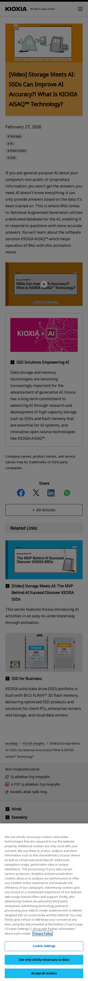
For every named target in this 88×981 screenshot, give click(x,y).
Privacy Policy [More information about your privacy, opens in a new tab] (42, 937)
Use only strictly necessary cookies (44, 963)
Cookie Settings (44, 950)
